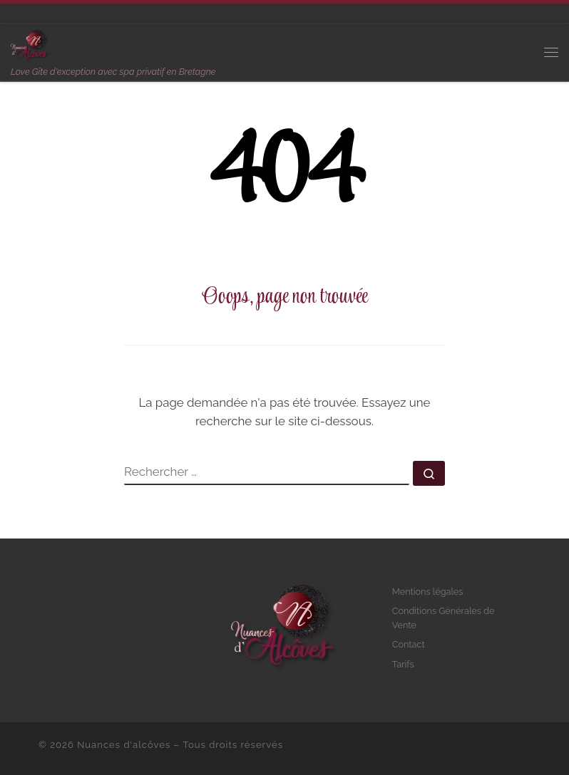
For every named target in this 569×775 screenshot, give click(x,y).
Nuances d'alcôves (123, 744)
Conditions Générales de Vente (443, 617)
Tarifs (403, 664)
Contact (408, 644)
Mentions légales (427, 591)
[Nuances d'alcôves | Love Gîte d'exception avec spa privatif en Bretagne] (30, 44)
